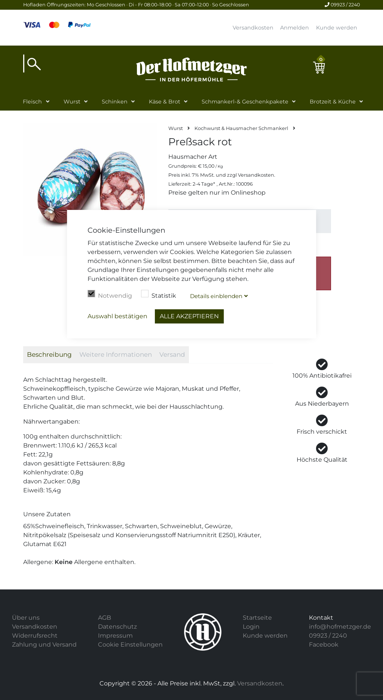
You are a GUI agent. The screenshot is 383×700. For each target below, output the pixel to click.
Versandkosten (253, 27)
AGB (104, 617)
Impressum (115, 635)
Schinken (115, 101)
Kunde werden (336, 27)
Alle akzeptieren (189, 316)
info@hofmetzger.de (340, 626)
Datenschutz (117, 626)
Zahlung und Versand (44, 644)
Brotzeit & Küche (333, 101)
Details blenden (216, 296)
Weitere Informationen (115, 354)
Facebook (323, 644)
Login (251, 626)
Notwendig (110, 294)
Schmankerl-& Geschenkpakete (245, 101)
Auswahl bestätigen (117, 316)
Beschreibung (49, 354)
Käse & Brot (164, 101)
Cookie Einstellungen (130, 644)
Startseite (257, 617)
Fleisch (32, 101)
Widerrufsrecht (35, 635)
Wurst (72, 101)
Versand (172, 354)
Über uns (26, 617)
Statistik (158, 294)
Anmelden (294, 27)
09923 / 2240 (342, 4)
